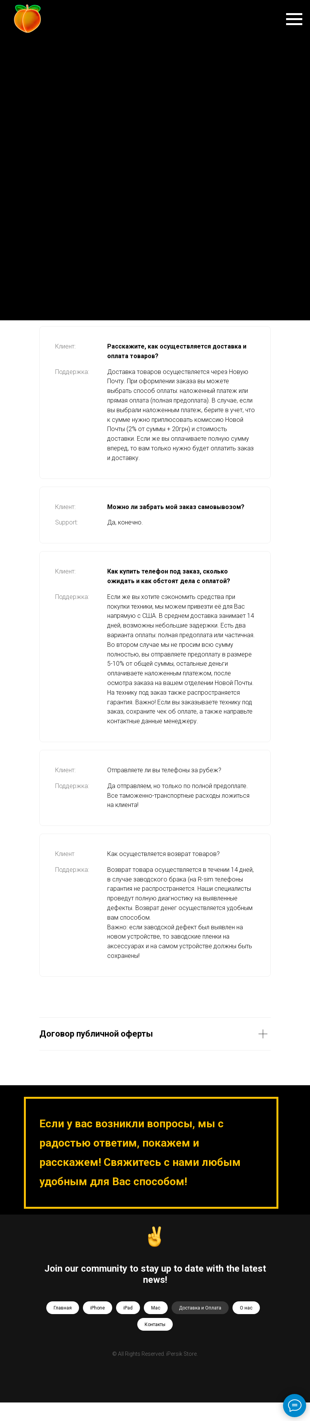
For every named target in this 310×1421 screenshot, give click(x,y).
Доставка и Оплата (200, 1308)
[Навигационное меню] (294, 19)
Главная (63, 1308)
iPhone (97, 1308)
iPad (128, 1308)
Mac (155, 1308)
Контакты (155, 1324)
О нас (246, 1308)
